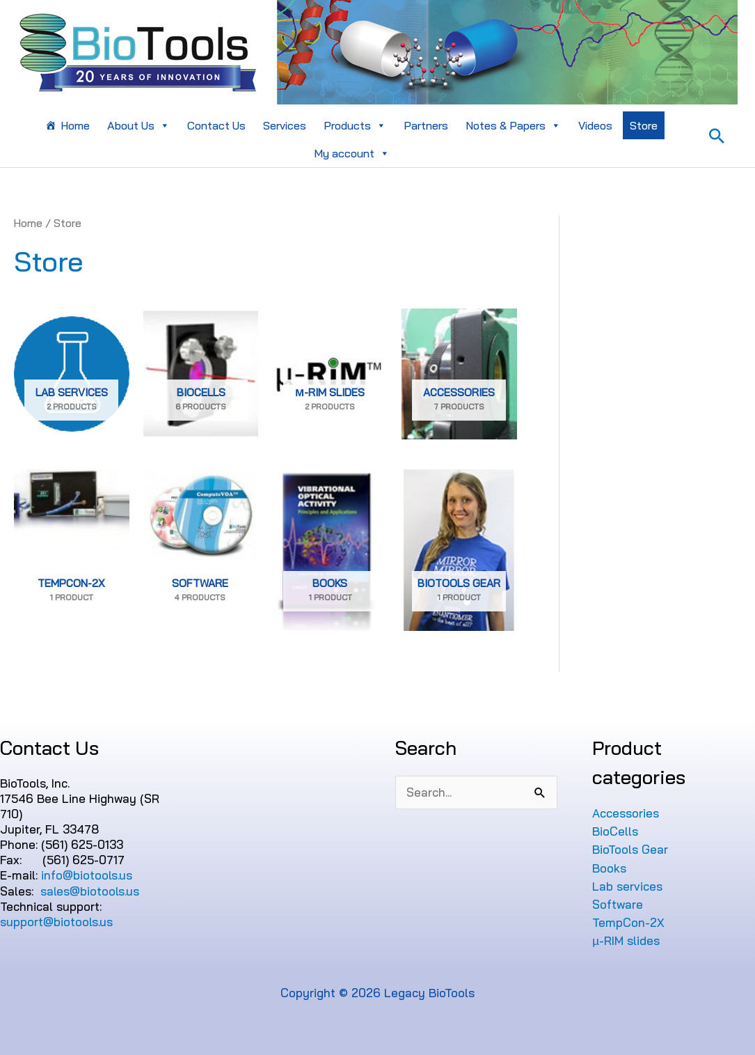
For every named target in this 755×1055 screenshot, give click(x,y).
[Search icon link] (716, 135)
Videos (595, 125)
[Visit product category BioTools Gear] (459, 550)
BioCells (615, 831)
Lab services (627, 886)
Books (609, 868)
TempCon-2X (628, 922)
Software (617, 904)
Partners (426, 125)
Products (355, 125)
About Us (138, 125)
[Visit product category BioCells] (201, 374)
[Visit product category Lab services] (71, 374)
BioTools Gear (630, 849)
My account (352, 153)
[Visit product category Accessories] (459, 374)
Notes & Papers (513, 125)
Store (644, 125)
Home (75, 125)
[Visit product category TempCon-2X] (71, 550)
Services (284, 125)
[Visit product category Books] (330, 550)
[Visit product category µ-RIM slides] (330, 374)
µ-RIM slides (626, 940)
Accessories (625, 813)
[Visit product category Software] (200, 550)
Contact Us (216, 125)
